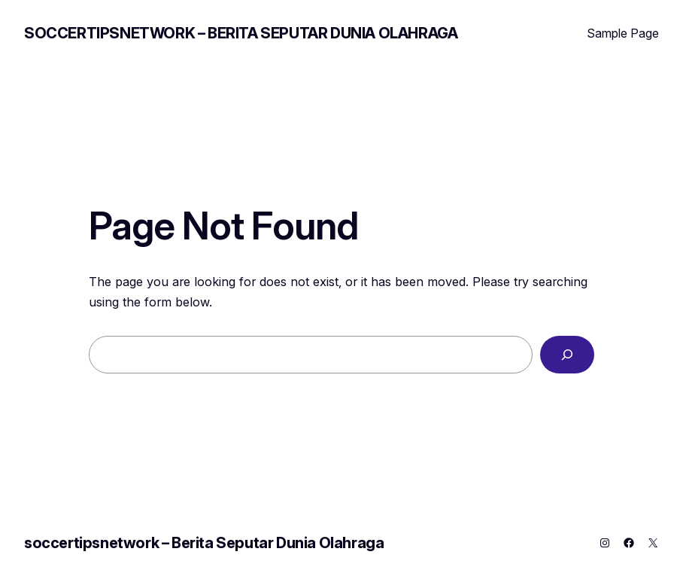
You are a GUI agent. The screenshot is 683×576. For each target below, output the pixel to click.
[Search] (567, 354)
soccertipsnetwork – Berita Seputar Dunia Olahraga (240, 33)
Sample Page (623, 33)
